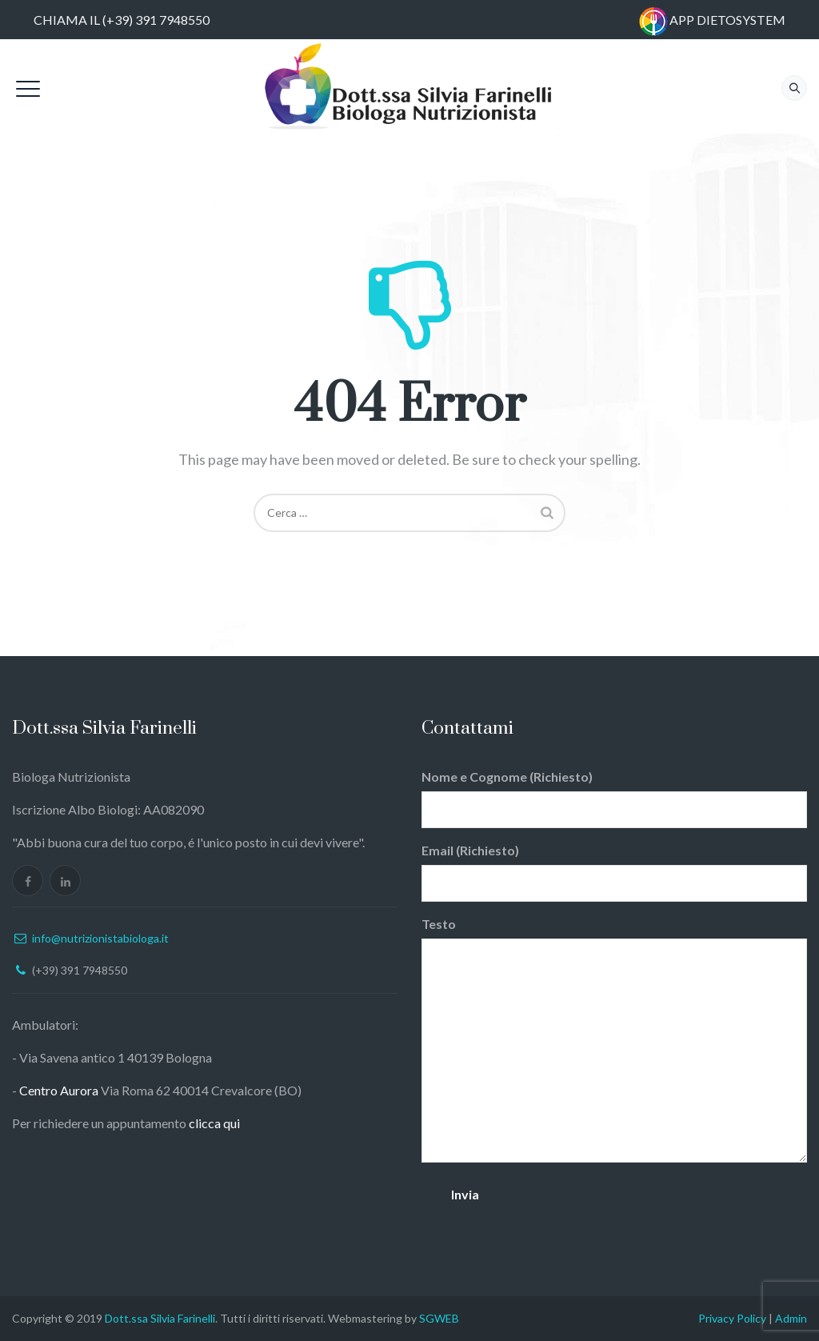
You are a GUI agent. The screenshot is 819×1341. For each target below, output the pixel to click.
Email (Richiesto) (614, 872)
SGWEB (439, 1318)
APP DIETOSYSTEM (727, 19)
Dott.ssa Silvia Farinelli (160, 1318)
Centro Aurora (58, 1090)
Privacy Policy (732, 1318)
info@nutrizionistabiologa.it (100, 938)
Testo (614, 1039)
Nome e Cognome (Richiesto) (614, 798)
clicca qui (214, 1123)
